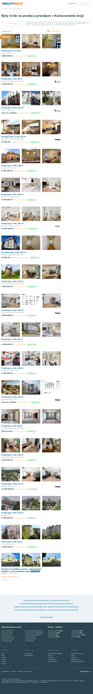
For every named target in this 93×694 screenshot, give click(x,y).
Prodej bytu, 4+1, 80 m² (11, 51)
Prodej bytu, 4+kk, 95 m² (12, 79)
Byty (2, 653)
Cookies (13, 671)
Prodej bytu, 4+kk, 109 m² (12, 368)
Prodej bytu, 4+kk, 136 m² (12, 281)
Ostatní (3, 663)
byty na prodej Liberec (7, 637)
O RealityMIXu (5, 671)
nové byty (74, 637)
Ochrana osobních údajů (24, 671)
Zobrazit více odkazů (46, 617)
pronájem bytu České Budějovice (34, 633)
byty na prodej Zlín (30, 637)
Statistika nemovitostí (77, 653)
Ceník (72, 655)
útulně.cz (50, 655)
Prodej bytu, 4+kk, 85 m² (12, 426)
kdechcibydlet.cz (29, 655)
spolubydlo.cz (28, 653)
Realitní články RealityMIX (55, 653)
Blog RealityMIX (52, 661)
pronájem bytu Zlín (30, 639)
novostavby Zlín (29, 641)
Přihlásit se (84, 4)
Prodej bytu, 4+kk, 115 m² (12, 513)
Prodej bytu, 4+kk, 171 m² (12, 484)
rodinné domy (52, 637)
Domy (3, 655)
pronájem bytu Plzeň (7, 633)
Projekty (3, 657)
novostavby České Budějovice (33, 635)
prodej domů (75, 631)
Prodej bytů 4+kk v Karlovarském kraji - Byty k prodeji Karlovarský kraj (46, 600)
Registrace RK (75, 659)
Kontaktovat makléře (20, 56)
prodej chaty (75, 633)
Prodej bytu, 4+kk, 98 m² (12, 339)
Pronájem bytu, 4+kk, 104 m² (13, 137)
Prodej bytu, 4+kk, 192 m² (12, 223)
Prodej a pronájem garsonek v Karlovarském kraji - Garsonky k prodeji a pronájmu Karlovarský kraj (46, 610)
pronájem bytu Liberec (7, 639)
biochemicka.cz (52, 659)
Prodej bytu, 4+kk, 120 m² (12, 194)
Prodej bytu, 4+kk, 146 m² (12, 397)
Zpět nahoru (84, 671)
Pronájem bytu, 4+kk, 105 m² (13, 252)
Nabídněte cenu (31, 56)
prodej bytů (51, 635)
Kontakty (73, 657)
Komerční (4, 661)
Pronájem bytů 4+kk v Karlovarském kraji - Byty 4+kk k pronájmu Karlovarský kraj (46, 603)
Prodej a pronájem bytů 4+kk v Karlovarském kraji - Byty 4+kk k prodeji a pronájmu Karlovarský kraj (46, 607)
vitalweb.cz (51, 657)
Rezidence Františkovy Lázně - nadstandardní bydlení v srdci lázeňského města (21, 570)
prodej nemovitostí (53, 631)
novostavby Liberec (6, 641)
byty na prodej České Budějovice (34, 631)
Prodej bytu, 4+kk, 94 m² (12, 542)
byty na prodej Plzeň (7, 631)
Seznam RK (72, 4)
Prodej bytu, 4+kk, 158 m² (12, 165)
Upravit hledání (12, 24)
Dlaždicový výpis (54, 31)
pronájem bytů (52, 633)
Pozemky (3, 659)
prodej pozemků (76, 635)
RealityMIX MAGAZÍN (77, 661)
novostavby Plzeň (6, 635)
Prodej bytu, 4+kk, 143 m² (12, 108)
